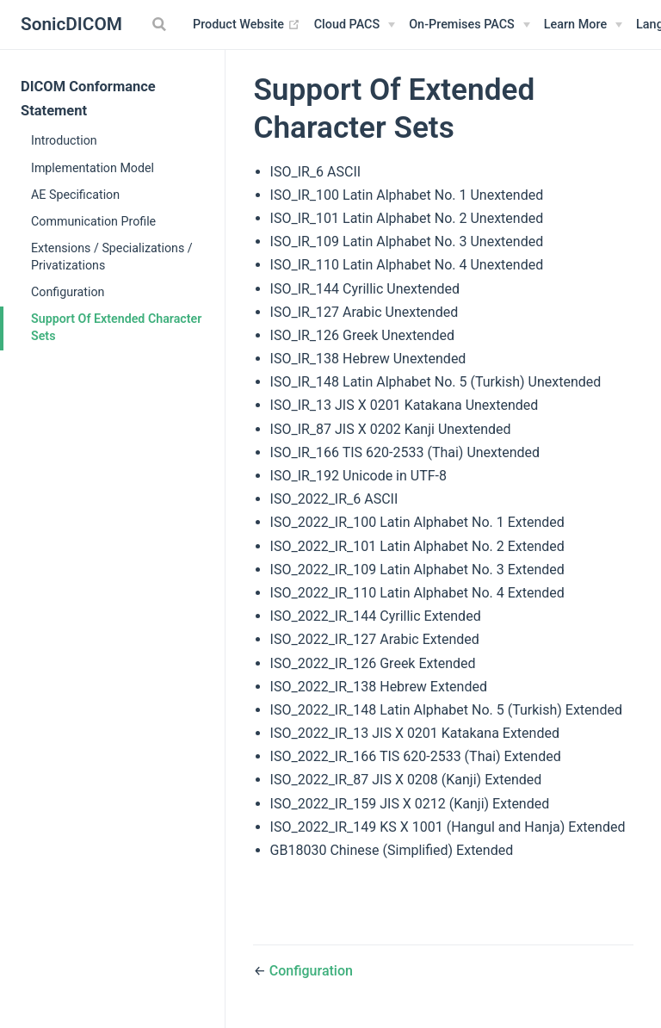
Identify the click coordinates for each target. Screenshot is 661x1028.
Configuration (67, 292)
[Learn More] (583, 24)
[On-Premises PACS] (469, 24)
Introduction (64, 140)
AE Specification (75, 194)
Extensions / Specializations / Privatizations (112, 256)
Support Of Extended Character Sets (116, 327)
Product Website (246, 24)
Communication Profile (93, 221)
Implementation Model (92, 168)
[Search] (161, 24)
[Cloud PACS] (355, 24)
